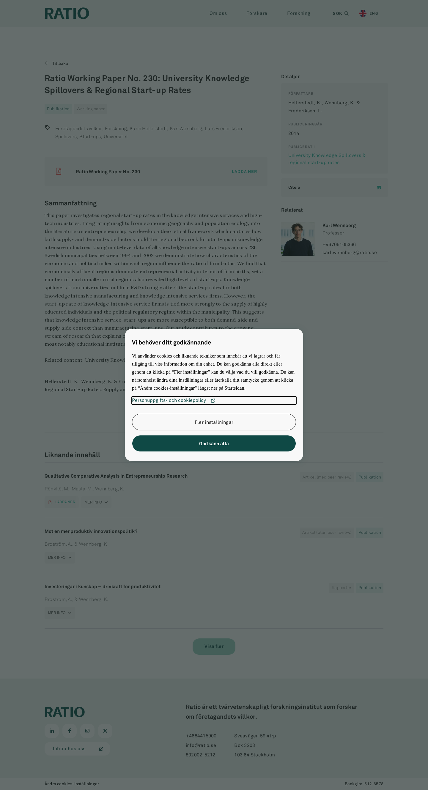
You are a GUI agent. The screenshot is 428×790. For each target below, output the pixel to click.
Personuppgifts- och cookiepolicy (173, 400)
